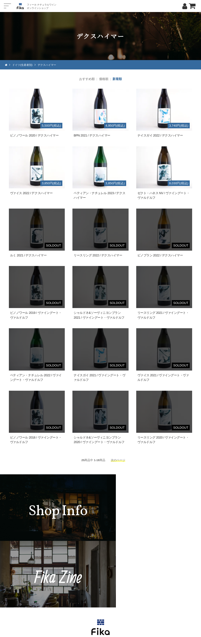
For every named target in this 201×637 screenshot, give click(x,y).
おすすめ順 (87, 79)
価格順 (103, 79)
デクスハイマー (50, 64)
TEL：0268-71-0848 (86, 587)
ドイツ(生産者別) (23, 64)
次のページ (118, 459)
